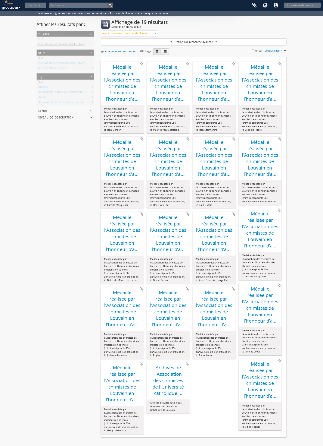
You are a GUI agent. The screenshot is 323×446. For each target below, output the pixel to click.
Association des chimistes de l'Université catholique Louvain (75, 45)
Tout (40, 40)
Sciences (42, 87)
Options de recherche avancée (193, 42)
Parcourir (34, 5)
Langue (265, 5)
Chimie (41, 98)
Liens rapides (275, 5)
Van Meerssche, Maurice (52, 69)
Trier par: (257, 51)
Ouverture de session (300, 5)
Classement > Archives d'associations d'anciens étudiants (73, 103)
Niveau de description (56, 117)
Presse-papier (254, 5)
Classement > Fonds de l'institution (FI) (62, 93)
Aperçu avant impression (119, 51)
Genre (43, 110)
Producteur (48, 34)
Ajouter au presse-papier (141, 63)
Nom (41, 52)
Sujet (42, 76)
